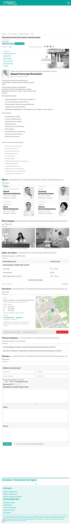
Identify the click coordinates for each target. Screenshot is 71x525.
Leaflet (59, 327)
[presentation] (2, 239)
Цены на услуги (8, 61)
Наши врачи (7, 56)
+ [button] (38, 298)
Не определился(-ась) (21, 381)
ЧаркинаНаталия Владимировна (47, 208)
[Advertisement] (35, 18)
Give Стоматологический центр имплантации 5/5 (20, 384)
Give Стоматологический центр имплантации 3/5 (16, 384)
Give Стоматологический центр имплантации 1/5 (13, 384)
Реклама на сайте (9, 502)
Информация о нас (9, 53)
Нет (11, 381)
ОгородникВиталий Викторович (46, 192)
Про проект (7, 512)
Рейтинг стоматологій (10, 491)
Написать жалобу (62, 332)
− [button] (38, 301)
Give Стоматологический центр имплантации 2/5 (15, 384)
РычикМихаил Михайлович (10, 208)
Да (6, 381)
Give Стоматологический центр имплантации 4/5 (18, 384)
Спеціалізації (7, 505)
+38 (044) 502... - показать (18, 318)
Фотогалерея (7, 58)
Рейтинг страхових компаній (12, 496)
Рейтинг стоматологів (10, 494)
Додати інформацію (9, 507)
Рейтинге (11, 44)
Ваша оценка (7, 384)
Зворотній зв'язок (9, 510)
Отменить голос (12, 384)
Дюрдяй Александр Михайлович (26, 73)
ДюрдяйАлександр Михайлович (12, 192)
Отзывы (5, 66)
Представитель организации (12, 332)
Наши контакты (8, 63)
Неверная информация (30, 332)
